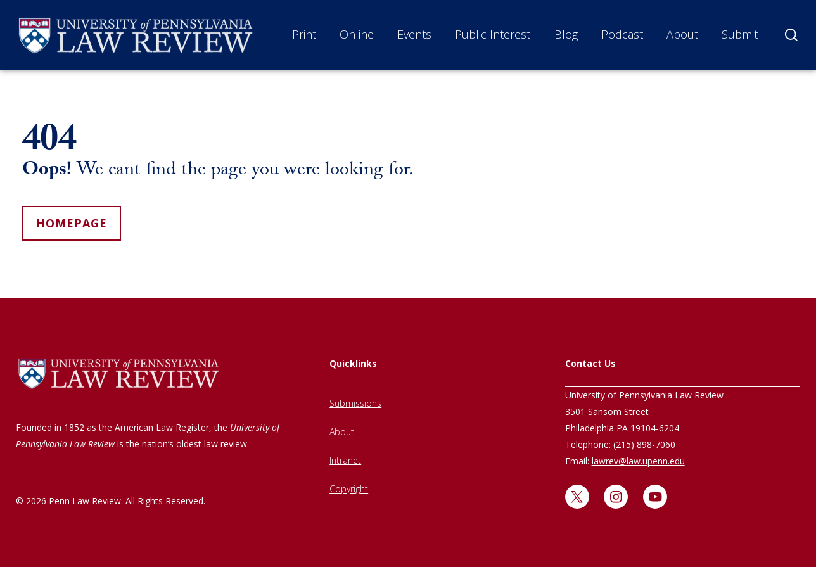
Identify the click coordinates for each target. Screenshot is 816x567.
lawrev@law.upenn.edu (638, 461)
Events (414, 34)
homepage (71, 223)
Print (304, 34)
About (682, 34)
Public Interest (492, 34)
